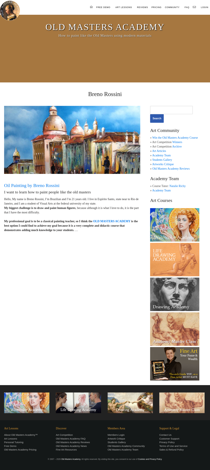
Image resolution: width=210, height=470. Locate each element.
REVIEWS (142, 7)
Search (157, 118)
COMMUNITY (172, 7)
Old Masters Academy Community (126, 446)
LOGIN (204, 7)
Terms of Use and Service (173, 446)
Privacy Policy (167, 442)
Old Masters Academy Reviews (171, 168)
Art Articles (159, 151)
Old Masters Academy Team (123, 449)
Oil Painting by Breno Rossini (32, 185)
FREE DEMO (103, 7)
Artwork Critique (116, 438)
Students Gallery (162, 159)
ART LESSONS (123, 7)
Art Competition (64, 434)
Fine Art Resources (66, 449)
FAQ (187, 7)
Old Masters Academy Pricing (20, 449)
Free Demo (10, 446)
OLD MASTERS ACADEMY (105, 27)
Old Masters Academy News (71, 446)
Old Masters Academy (70, 459)
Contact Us (165, 434)
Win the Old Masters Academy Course (175, 137)
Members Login (116, 434)
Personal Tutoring (13, 442)
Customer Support (169, 438)
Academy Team (161, 155)
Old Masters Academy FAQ (70, 438)
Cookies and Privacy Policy (150, 459)
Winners (177, 142)
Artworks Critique (163, 164)
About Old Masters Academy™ (21, 434)
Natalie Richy (177, 186)
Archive (177, 146)
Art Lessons (10, 438)
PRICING (156, 7)
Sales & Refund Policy (171, 449)
